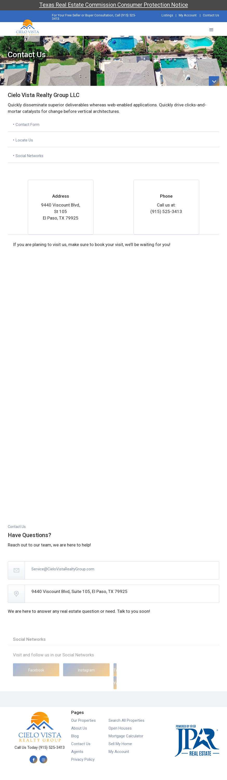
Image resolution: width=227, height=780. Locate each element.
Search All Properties (126, 720)
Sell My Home (120, 744)
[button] (211, 29)
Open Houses (120, 728)
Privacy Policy (83, 759)
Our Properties (83, 720)
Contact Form (27, 124)
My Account (188, 15)
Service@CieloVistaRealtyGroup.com (62, 569)
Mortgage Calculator (126, 736)
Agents (77, 751)
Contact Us (211, 15)
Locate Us (24, 140)
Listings (167, 15)
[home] (27, 26)
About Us (79, 728)
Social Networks (29, 155)
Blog (75, 736)
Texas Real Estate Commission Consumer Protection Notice (113, 5)
